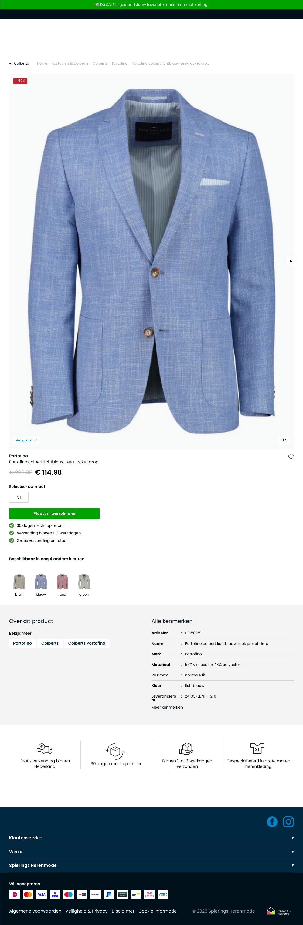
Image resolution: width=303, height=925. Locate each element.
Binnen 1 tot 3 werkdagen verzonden (187, 764)
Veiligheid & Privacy (86, 911)
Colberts (100, 63)
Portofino (120, 63)
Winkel (151, 852)
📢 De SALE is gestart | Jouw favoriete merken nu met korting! (151, 5)
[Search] (151, 43)
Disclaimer (123, 911)
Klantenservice (151, 838)
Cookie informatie (157, 911)
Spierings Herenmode (151, 865)
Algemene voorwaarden (35, 911)
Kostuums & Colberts (70, 63)
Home (42, 63)
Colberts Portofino (86, 643)
